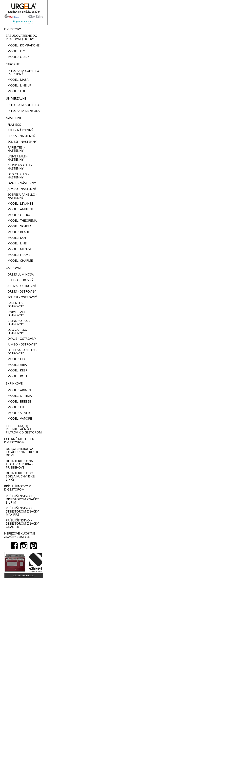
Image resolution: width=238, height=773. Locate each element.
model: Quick (18, 57)
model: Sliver (18, 413)
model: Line (17, 243)
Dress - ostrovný (21, 291)
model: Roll (17, 376)
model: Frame (18, 255)
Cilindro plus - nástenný (19, 167)
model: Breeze (19, 401)
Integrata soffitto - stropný (23, 72)
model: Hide (17, 407)
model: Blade (18, 232)
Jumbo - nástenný (22, 189)
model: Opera (18, 215)
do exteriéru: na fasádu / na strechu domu (22, 452)
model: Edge (17, 91)
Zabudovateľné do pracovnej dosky (21, 37)
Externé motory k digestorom (19, 440)
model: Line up (19, 85)
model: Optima (19, 395)
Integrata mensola (23, 110)
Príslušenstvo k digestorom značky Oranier (22, 523)
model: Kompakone (23, 45)
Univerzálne (16, 98)
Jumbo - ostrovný (22, 344)
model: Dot (16, 238)
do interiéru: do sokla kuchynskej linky (20, 476)
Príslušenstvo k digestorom (17, 488)
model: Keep (17, 370)
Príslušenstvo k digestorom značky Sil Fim (22, 499)
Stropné (13, 64)
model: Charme (20, 260)
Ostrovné (14, 268)
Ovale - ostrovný (21, 338)
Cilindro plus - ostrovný (19, 322)
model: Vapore (19, 418)
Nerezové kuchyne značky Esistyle (19, 535)
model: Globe (18, 359)
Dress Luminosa (20, 274)
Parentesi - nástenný (16, 149)
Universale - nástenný (17, 158)
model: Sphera (19, 226)
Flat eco (14, 124)
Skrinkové (14, 383)
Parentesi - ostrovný (16, 304)
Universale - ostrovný (17, 313)
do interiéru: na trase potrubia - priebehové (19, 464)
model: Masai (18, 79)
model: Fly (16, 51)
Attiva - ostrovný (22, 286)
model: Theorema (22, 220)
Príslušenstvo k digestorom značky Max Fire (22, 511)
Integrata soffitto (23, 105)
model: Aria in (19, 390)
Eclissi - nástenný (22, 141)
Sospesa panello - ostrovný (22, 351)
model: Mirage (19, 249)
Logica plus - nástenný (18, 176)
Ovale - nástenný (21, 183)
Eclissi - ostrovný (22, 297)
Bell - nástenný (20, 130)
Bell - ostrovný (20, 280)
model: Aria (17, 365)
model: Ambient (20, 209)
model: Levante (20, 203)
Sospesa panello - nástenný (22, 196)
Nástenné (14, 118)
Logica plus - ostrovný (18, 331)
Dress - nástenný (21, 136)
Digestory (12, 29)
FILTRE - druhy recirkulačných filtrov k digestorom (24, 429)
